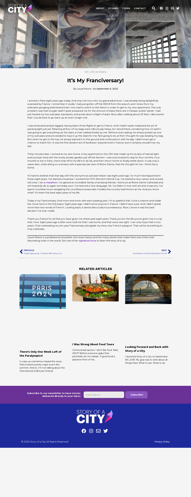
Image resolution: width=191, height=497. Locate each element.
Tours (126, 8)
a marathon (50, 182)
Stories (113, 8)
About (100, 8)
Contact (140, 8)
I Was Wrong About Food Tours (95, 344)
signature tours (87, 240)
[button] (153, 8)
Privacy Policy (162, 441)
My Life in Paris (95, 72)
